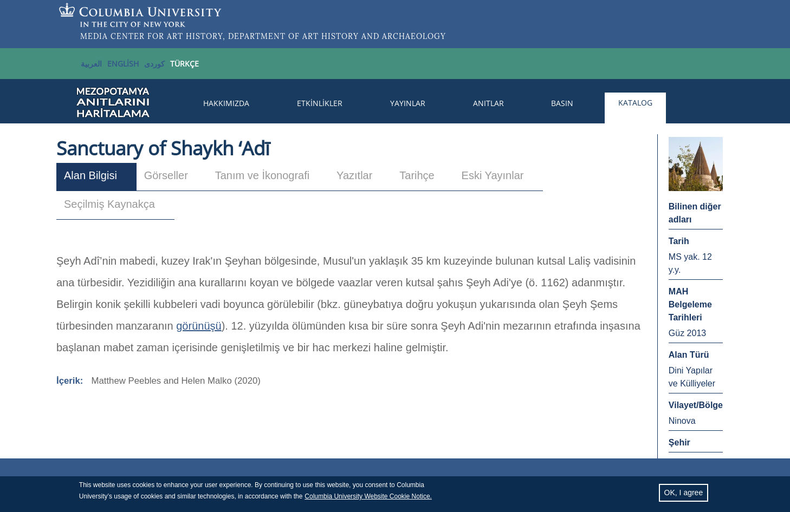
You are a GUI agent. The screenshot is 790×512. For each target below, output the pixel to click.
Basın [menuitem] (562, 103)
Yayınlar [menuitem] (407, 103)
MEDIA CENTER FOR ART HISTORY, (152, 36)
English (123, 63)
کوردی (154, 63)
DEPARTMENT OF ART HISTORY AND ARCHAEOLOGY (337, 36)
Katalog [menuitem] (635, 102)
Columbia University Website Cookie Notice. (368, 499)
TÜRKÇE (184, 63)
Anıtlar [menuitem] (488, 103)
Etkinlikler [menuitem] (319, 103)
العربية (91, 63)
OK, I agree (683, 495)
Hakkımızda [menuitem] (226, 103)
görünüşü (198, 326)
